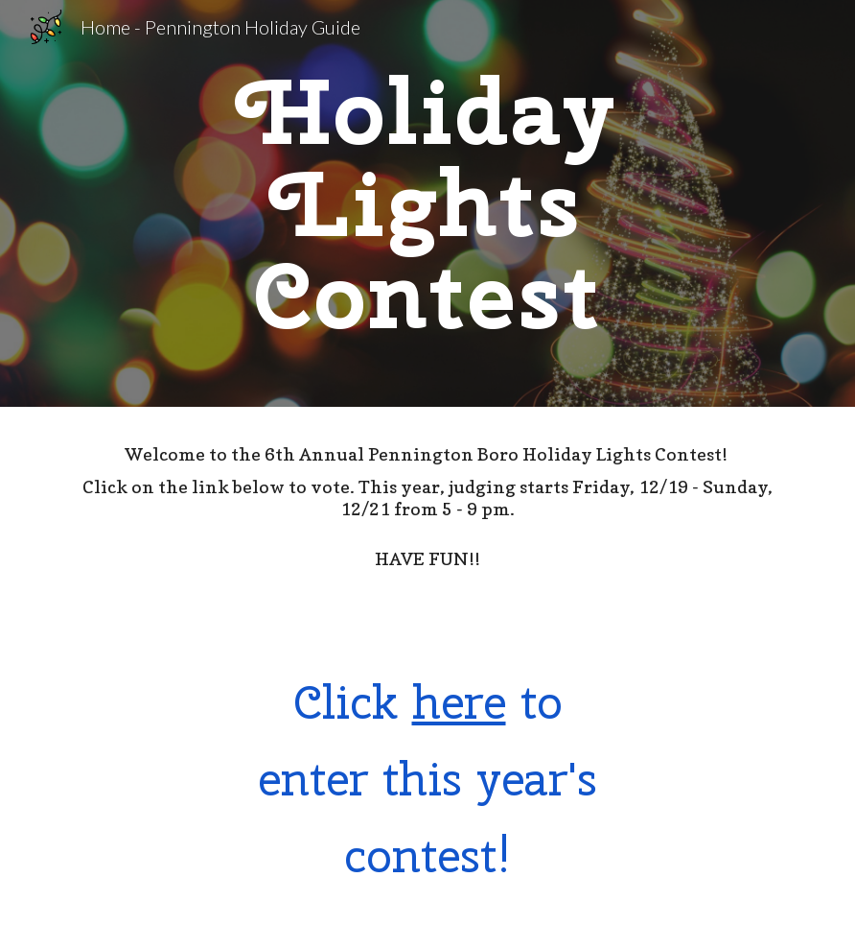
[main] (428, 203)
